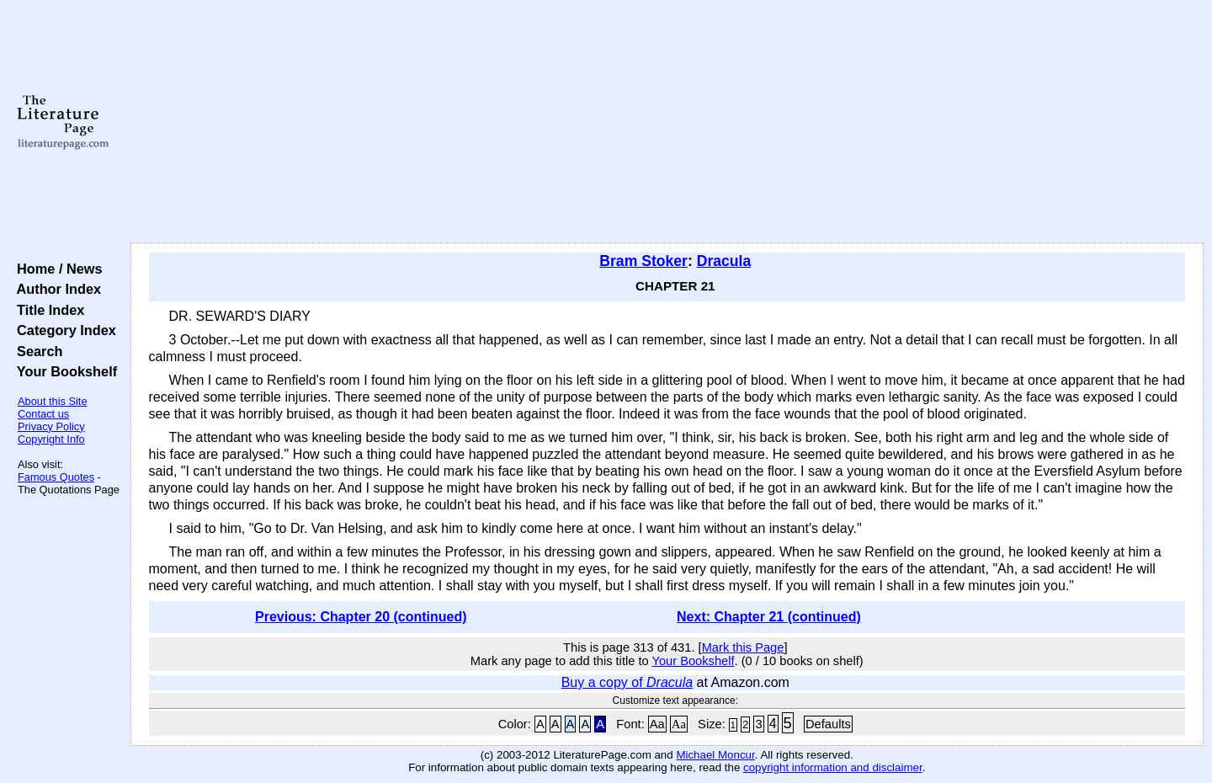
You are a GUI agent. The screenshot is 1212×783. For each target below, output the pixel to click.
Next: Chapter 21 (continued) (769, 617)
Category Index (62, 330)
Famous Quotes (56, 477)
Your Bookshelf (63, 371)
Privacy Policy (51, 426)
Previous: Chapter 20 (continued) (361, 617)
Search (35, 351)
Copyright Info (51, 439)
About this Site (53, 401)
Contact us (43, 413)
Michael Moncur (715, 754)
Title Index (46, 309)
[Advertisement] (667, 122)
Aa (657, 724)
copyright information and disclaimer (832, 767)
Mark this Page (743, 647)
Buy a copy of (627, 682)
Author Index (55, 288)
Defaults (828, 724)
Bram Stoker (643, 261)
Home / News (56, 268)
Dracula (724, 261)
